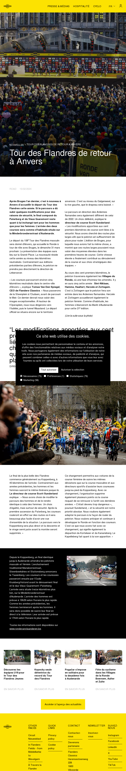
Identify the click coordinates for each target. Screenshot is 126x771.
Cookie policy (52, 747)
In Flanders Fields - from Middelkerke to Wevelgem (35, 752)
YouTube (113, 759)
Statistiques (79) (77, 376)
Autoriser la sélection (72, 370)
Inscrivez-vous (93, 735)
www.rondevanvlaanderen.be (25, 629)
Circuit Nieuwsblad (34, 737)
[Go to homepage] (7, 6)
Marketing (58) (29, 380)
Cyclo (97, 6)
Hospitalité (81, 6)
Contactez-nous (74, 735)
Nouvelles (16, 145)
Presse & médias (59, 6)
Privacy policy (52, 737)
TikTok (111, 765)
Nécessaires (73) (31, 376)
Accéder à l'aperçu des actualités (63, 704)
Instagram (113, 735)
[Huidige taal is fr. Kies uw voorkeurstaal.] (112, 6)
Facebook (113, 741)
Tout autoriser (49, 370)
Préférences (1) (54, 376)
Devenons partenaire (73, 744)
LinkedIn (112, 747)
